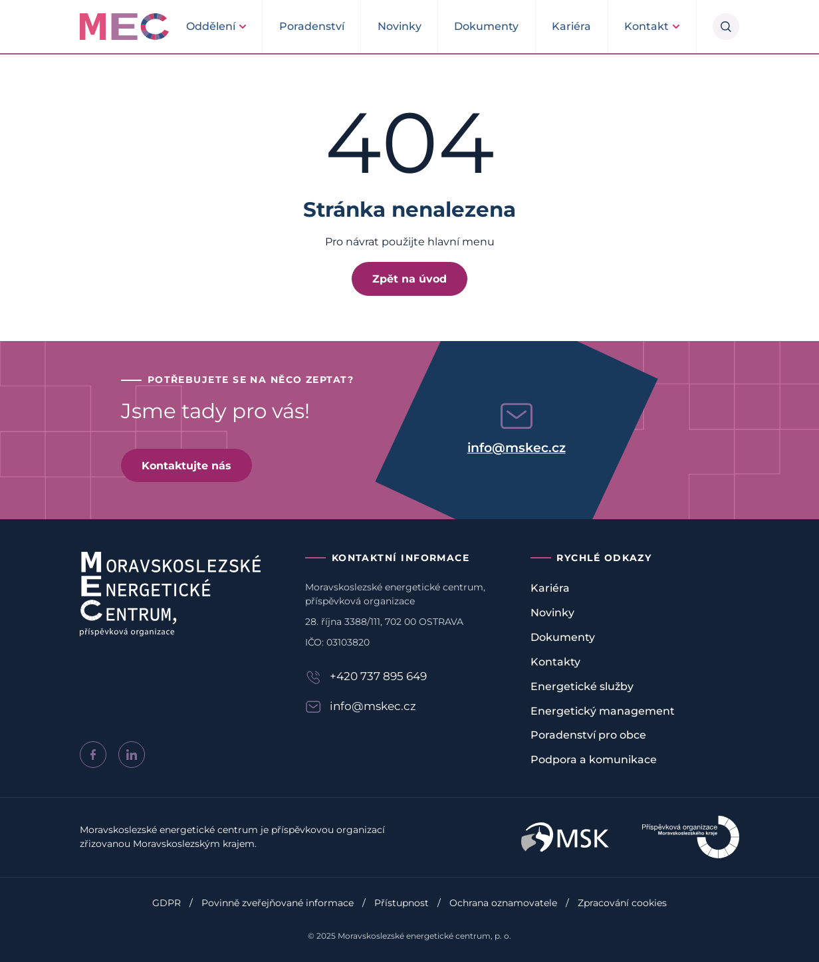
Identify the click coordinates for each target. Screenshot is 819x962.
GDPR (166, 903)
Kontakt (646, 26)
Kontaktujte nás (186, 465)
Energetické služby (582, 686)
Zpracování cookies (622, 903)
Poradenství (311, 26)
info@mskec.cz (516, 447)
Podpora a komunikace (593, 759)
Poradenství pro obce (588, 735)
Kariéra (571, 26)
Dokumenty (486, 26)
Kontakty (555, 662)
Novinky (399, 26)
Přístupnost (401, 903)
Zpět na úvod (409, 278)
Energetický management (602, 711)
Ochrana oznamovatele (503, 903)
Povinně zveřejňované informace (277, 903)
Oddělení (210, 26)
